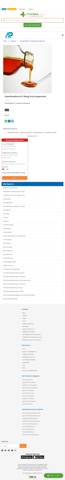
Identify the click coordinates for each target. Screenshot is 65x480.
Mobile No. (5, 167)
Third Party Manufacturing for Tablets (13, 291)
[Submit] (4, 20)
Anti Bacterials (7, 199)
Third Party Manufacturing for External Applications (17, 280)
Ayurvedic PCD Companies (29, 401)
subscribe (23, 446)
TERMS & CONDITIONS (28, 323)
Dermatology (6, 243)
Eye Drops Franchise (27, 379)
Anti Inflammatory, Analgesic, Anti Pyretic (14, 206)
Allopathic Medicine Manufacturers (31, 421)
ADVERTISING (25, 362)
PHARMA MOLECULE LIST (28, 357)
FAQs (23, 365)
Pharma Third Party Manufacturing (31, 413)
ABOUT (24, 313)
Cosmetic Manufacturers (28, 426)
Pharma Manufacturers (28, 432)
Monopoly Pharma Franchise (29, 387)
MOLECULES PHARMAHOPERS (29, 370)
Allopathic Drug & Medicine (10, 188)
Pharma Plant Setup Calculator (31, 340)
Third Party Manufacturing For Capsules (13, 273)
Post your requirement (32, 25)
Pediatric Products (8, 265)
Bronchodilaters (7, 232)
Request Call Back (53, 475)
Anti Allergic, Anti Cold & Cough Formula (14, 195)
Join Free (22, 9)
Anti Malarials (6, 210)
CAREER (24, 318)
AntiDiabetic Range (8, 225)
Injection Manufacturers (28, 429)
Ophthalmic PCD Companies (29, 385)
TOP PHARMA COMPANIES (29, 359)
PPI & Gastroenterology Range (11, 269)
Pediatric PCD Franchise (28, 398)
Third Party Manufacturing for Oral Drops (14, 284)
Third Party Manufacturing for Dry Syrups (14, 276)
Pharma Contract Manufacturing (30, 434)
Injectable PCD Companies (29, 382)
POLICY (24, 321)
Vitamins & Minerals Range (10, 299)
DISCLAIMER (25, 326)
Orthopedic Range (8, 258)
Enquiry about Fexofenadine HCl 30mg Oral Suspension (14, 172)
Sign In (31, 9)
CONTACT (24, 315)
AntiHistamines (7, 228)
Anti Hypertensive (8, 202)
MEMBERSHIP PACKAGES (28, 331)
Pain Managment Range (9, 262)
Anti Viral (5, 217)
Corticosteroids (7, 239)
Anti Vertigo (6, 214)
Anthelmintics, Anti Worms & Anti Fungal (14, 191)
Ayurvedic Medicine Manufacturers (31, 415)
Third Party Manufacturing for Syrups (13, 287)
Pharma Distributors (27, 404)
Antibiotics (6, 221)
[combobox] (32, 20)
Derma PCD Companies (28, 396)
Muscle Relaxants (7, 247)
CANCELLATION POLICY (28, 329)
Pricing (4, 9)
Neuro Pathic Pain (8, 251)
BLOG (23, 349)
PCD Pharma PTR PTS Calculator (31, 334)
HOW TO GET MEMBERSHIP (29, 351)
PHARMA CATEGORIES (27, 354)
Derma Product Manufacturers (30, 424)
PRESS (23, 368)
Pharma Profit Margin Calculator (32, 337)
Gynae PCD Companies (28, 390)
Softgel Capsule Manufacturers (30, 418)
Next (14, 178)
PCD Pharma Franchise (28, 393)
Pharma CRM (12, 9)
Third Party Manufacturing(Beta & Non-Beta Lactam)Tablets (19, 295)
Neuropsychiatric (7, 254)
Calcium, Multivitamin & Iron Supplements (14, 236)
